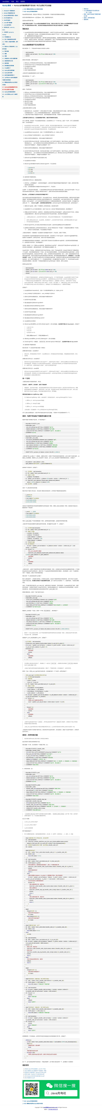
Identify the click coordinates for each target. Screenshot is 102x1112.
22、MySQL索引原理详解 (8, 70)
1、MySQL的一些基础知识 (8, 10)
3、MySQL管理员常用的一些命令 (10, 15)
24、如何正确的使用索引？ (8, 75)
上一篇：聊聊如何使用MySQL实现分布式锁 (32, 9)
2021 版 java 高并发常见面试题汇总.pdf (34, 1076)
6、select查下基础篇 (7, 22)
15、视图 (4, 53)
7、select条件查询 (6, 25)
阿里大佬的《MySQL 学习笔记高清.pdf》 (35, 1074)
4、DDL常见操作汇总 (7, 17)
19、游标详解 (5, 63)
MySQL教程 (6, 5)
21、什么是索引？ (6, 68)
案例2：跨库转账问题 (89, 17)
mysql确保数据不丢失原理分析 (91, 10)
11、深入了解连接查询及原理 (9, 39)
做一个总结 (89, 12)
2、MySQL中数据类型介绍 (8, 13)
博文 (17, 1)
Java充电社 (5, 1)
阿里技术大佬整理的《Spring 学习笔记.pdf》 (36, 1072)
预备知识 (86, 8)
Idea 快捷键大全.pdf (30, 1077)
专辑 (12, 1)
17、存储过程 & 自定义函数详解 (9, 58)
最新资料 (86, 19)
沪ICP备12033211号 (53, 1109)
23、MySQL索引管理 (7, 72)
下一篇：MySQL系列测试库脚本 (29, 11)
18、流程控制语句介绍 (7, 60)
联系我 (23, 1)
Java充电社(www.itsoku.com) (50, 1107)
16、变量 (4, 56)
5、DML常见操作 (6, 20)
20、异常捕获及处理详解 (8, 65)
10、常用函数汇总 (6, 37)
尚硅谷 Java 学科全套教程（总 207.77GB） (35, 1068)
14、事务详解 (5, 51)
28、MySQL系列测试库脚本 (8, 91)
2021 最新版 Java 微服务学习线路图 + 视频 (35, 1070)
